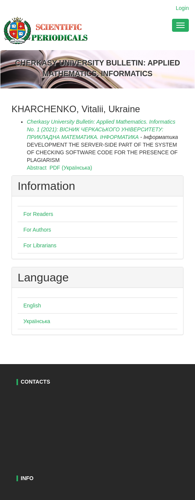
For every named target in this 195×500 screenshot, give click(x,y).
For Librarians (39, 245)
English (32, 305)
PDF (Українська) (70, 168)
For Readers (38, 214)
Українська (36, 321)
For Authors (37, 230)
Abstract (36, 168)
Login (182, 8)
